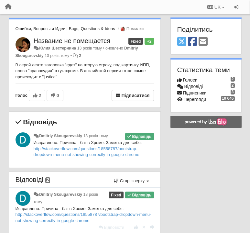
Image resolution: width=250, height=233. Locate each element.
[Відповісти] (112, 227)
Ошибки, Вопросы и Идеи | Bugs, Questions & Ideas (65, 28)
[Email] (203, 42)
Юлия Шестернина (57, 48)
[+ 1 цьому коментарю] (136, 227)
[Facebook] (192, 42)
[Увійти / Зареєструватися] (236, 7)
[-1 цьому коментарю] (152, 227)
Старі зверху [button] (131, 180)
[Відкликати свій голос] (144, 227)
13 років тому (95, 136)
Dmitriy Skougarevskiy (60, 136)
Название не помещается (72, 40)
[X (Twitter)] (181, 42)
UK (215, 7)
